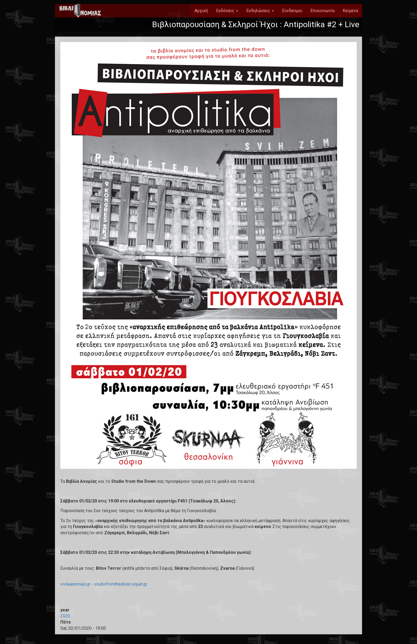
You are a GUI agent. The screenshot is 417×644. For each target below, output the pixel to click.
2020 (65, 615)
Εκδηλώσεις (260, 10)
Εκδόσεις (227, 10)
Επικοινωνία (322, 10)
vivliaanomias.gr (75, 584)
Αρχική (201, 10)
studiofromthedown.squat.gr (120, 584)
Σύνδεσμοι (292, 10)
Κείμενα (350, 10)
